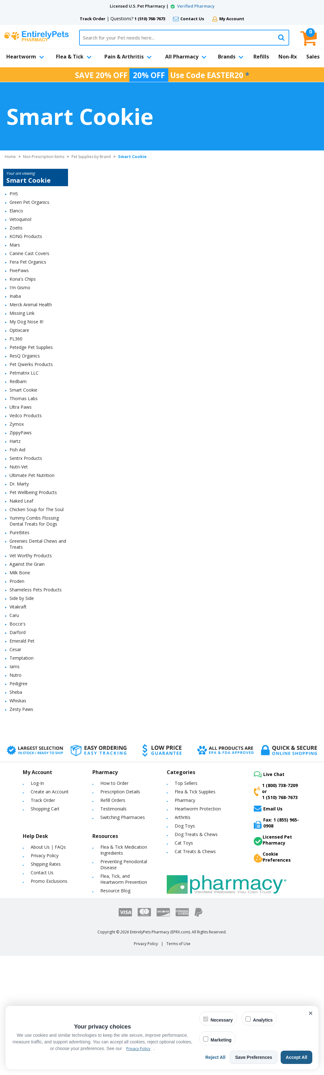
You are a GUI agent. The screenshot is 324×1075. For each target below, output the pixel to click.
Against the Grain (27, 564)
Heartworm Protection (198, 809)
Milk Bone (19, 573)
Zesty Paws (21, 709)
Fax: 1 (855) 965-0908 (276, 823)
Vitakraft (18, 607)
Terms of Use (178, 943)
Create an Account (50, 792)
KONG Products (25, 236)
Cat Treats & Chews (195, 851)
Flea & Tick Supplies (195, 792)
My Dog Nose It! (26, 322)
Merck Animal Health (30, 305)
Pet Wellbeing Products (33, 492)
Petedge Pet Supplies (31, 347)
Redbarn (18, 381)
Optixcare (19, 330)
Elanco (16, 211)
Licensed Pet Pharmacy (273, 840)
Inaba (15, 296)
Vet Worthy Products (30, 556)
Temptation (21, 658)
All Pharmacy (185, 56)
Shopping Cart (45, 809)
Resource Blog (115, 891)
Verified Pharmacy (196, 6)
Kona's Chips (22, 279)
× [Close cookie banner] (310, 1013)
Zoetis (15, 228)
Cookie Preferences (272, 857)
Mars (14, 245)
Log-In (37, 783)
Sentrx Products (25, 458)
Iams (14, 666)
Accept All (296, 1057)
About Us (40, 847)
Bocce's (17, 624)
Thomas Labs (23, 398)
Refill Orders (112, 800)
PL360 (15, 339)
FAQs (60, 847)
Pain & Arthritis (128, 56)
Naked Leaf (21, 501)
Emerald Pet (21, 641)
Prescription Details (120, 792)
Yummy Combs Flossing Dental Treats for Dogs (34, 521)
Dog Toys (185, 826)
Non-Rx (287, 56)
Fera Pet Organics (27, 262)
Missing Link (21, 313)
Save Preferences (253, 1057)
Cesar (15, 649)
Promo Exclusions (49, 881)
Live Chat (269, 774)
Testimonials (113, 809)
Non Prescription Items (43, 156)
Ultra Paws (20, 407)
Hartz (15, 441)
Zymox (16, 424)
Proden (16, 581)
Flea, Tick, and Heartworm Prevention (123, 879)
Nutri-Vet (18, 467)
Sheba (15, 692)
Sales (313, 56)
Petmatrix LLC (24, 373)
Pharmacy (185, 800)
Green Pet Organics (29, 202)
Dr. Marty (19, 484)
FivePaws (19, 270)
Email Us (268, 808)
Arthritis (182, 817)
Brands (230, 56)
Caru (14, 615)
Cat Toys (184, 843)
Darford (17, 632)
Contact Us (192, 18)
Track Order (92, 18)
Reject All (215, 1057)
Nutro (15, 675)
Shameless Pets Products (35, 590)
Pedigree (18, 684)
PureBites (19, 532)
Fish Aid (17, 450)
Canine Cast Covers (29, 253)
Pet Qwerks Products (31, 364)
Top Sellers (186, 783)
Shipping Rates (46, 864)
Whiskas (17, 701)
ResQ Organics (24, 356)
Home (10, 156)
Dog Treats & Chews (196, 834)
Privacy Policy (45, 855)
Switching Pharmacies (122, 817)
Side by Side (21, 598)
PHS (13, 194)
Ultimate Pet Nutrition (31, 475)
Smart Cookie (23, 390)
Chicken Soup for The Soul (36, 509)
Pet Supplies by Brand (91, 156)
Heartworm (25, 56)
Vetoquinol (20, 219)
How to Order (114, 783)
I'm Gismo (19, 287)
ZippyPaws (20, 433)
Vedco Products (25, 415)
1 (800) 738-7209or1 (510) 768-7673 (276, 791)
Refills (261, 56)
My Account (231, 18)
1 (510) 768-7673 (149, 18)
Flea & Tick (73, 56)
